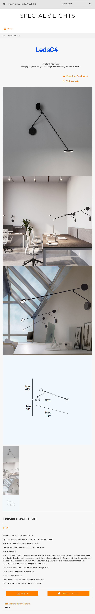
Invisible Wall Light (14, 35)
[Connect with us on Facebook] (6, 4)
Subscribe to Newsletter (22, 4)
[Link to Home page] (47, 15)
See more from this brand (17, 603)
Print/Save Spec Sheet (68, 593)
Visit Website (71, 81)
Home (3, 35)
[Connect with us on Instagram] (4, 4)
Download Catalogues (75, 76)
